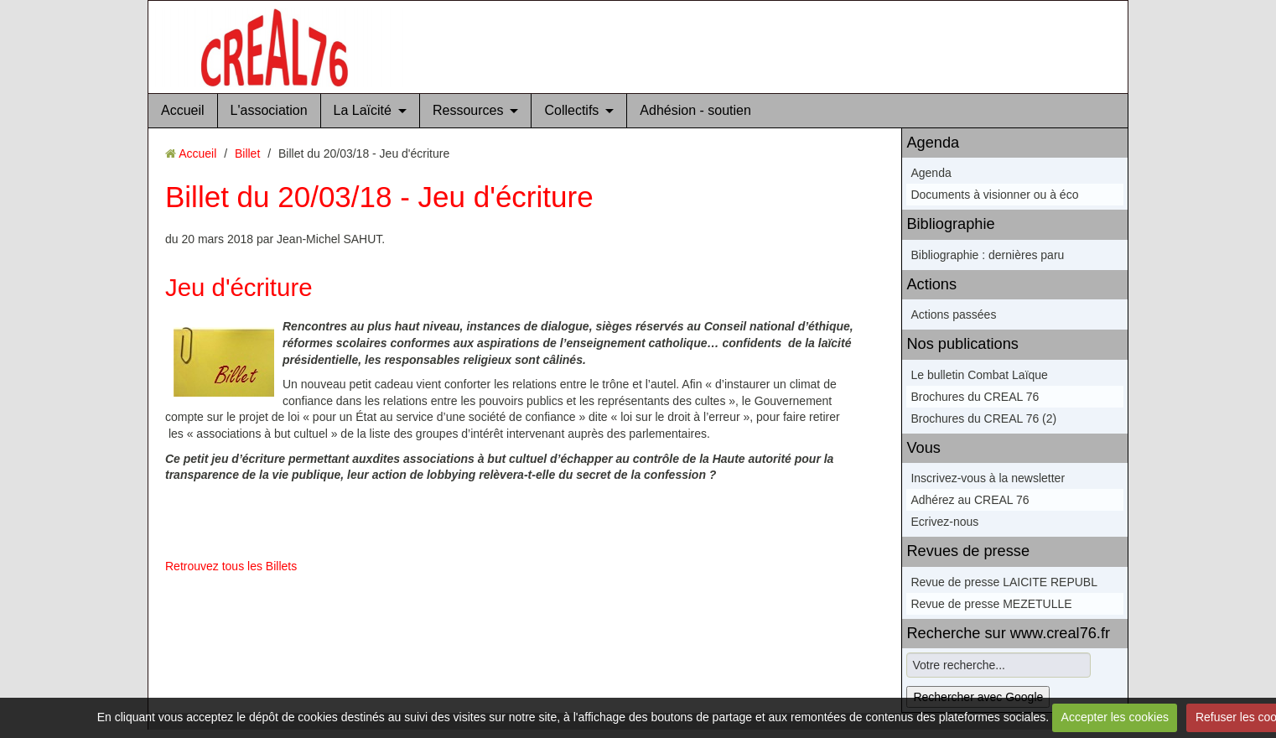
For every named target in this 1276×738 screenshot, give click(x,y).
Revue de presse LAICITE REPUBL (1003, 582)
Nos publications (962, 343)
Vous (923, 447)
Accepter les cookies (1115, 717)
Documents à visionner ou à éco (994, 194)
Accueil (183, 110)
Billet (247, 153)
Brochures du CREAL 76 (974, 396)
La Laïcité (363, 110)
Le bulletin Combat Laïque (978, 375)
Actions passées (953, 314)
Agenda (932, 142)
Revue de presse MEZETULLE (990, 604)
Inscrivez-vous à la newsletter (987, 478)
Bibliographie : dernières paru (987, 255)
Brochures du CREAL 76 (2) (983, 418)
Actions (931, 284)
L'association (269, 110)
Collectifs (571, 110)
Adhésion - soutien (695, 110)
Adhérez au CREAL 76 (969, 500)
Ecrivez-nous (944, 521)
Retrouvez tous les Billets (231, 566)
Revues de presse (968, 551)
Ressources (468, 110)
